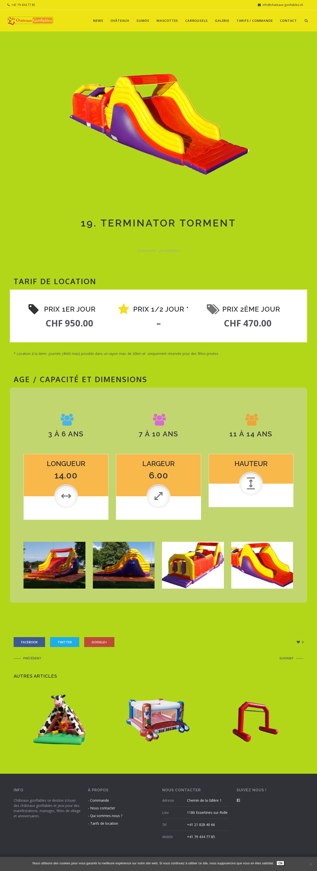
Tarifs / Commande (255, 20)
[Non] (310, 864)
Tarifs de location (104, 823)
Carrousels (196, 20)
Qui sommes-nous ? (106, 815)
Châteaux (119, 20)
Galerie (222, 20)
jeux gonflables (169, 251)
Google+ (99, 642)
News (98, 20)
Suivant (286, 658)
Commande (99, 800)
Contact (288, 20)
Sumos (142, 20)
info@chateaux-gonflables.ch (280, 5)
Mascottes (167, 20)
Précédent (32, 658)
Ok (280, 863)
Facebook (29, 642)
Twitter (64, 642)
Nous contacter (102, 808)
